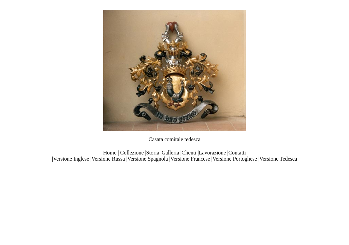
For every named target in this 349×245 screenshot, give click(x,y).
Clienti (189, 153)
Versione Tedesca (278, 159)
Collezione (132, 153)
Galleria (170, 153)
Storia (152, 153)
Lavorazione (212, 153)
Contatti (237, 153)
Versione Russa (108, 159)
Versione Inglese (71, 159)
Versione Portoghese (235, 159)
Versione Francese (190, 159)
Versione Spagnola (147, 159)
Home (109, 153)
